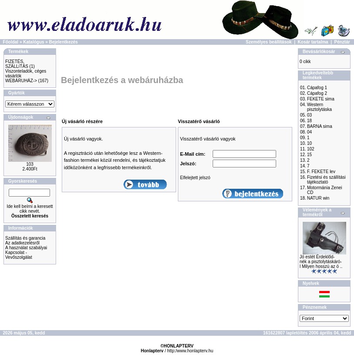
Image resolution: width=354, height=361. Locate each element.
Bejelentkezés (63, 42)
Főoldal (11, 42)
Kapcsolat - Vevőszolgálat (18, 255)
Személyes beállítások (269, 42)
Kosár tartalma (313, 42)
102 (310, 149)
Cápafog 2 (317, 93)
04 (309, 132)
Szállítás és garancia (25, 238)
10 (309, 143)
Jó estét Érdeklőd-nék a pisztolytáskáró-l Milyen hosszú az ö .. (321, 261)
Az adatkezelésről (22, 243)
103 (29, 164)
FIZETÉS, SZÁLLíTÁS (16, 64)
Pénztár (342, 42)
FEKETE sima (320, 99)
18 (309, 120)
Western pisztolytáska (319, 107)
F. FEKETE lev (321, 171)
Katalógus (33, 42)
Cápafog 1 (317, 87)
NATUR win (318, 198)
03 (309, 115)
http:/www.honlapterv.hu (190, 350)
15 (309, 154)
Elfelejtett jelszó (195, 177)
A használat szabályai (26, 247)
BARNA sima (319, 126)
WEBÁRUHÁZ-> (21, 80)
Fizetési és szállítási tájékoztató (326, 179)
